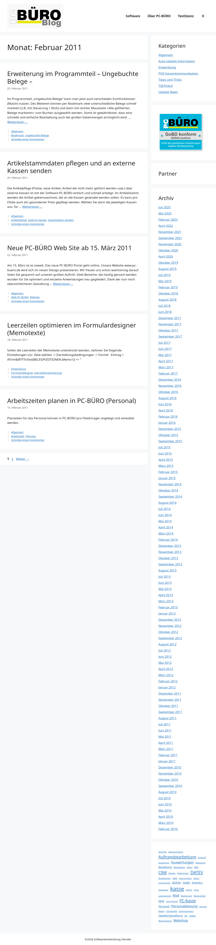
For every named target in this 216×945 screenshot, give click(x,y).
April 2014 (165, 527)
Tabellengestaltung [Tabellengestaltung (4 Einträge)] (170, 915)
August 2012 (167, 644)
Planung (30, 436)
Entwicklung (18, 369)
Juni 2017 (165, 349)
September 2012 (170, 638)
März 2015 (165, 466)
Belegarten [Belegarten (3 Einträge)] (201, 863)
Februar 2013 (168, 607)
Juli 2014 (164, 509)
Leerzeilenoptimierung (48, 373)
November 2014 (169, 484)
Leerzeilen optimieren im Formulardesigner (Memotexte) (71, 329)
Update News (168, 92)
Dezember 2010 (169, 767)
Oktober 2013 (168, 558)
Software (133, 16)
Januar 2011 (167, 761)
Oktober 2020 (168, 250)
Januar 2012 (167, 687)
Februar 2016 (168, 416)
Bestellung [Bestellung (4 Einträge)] (165, 867)
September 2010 (170, 786)
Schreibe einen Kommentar (28, 139)
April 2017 (165, 361)
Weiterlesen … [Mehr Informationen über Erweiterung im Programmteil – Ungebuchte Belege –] (17, 122)
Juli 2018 (164, 306)
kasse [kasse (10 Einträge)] (177, 888)
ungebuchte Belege (37, 135)
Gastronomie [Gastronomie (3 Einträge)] (164, 883)
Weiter (22, 459)
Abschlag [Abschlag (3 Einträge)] (162, 852)
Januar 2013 (167, 613)
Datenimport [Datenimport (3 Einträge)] (183, 873)
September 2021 (170, 238)
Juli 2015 (164, 447)
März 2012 (165, 675)
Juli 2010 (164, 798)
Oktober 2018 (168, 293)
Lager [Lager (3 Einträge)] (196, 890)
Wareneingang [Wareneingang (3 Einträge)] (165, 921)
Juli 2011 (164, 724)
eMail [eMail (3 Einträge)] (174, 878)
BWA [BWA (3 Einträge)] (196, 867)
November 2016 (169, 386)
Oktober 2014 (168, 490)
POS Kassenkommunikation (178, 73)
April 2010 (165, 816)
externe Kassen (37, 220)
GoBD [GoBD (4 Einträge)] (186, 882)
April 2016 (165, 410)
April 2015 (165, 459)
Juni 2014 (165, 515)
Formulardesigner (22, 373)
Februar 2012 (168, 681)
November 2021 (169, 232)
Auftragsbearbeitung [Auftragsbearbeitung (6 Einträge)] (177, 856)
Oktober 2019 (168, 263)
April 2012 (165, 669)
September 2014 (170, 496)
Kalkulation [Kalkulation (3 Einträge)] (163, 890)
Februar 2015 (168, 472)
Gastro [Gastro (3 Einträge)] (196, 878)
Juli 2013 (164, 576)
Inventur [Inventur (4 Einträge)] (197, 882)
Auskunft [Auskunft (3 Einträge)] (202, 857)
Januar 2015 (167, 478)
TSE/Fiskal (165, 86)
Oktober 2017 (168, 330)
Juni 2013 (165, 583)
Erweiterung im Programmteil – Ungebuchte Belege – (73, 77)
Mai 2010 (165, 810)
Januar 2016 (167, 423)
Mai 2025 (165, 213)
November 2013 (169, 552)
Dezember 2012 (169, 620)
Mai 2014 (165, 521)
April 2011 (165, 743)
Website (35, 297)
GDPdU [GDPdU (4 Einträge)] (176, 882)
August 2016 (167, 398)
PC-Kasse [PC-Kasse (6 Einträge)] (188, 900)
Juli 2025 (164, 207)
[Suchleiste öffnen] (203, 15)
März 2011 (165, 749)
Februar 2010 (168, 829)
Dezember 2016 (169, 379)
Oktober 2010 (168, 780)
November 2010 (169, 773)
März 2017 (165, 367)
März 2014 (165, 533)
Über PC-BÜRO (159, 16)
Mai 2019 (165, 281)
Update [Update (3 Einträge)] (192, 916)
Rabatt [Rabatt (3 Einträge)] (161, 911)
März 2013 (165, 601)
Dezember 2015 (169, 429)
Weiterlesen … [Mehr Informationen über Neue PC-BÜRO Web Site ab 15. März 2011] (63, 284)
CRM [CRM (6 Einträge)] (162, 872)
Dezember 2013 (169, 546)
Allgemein (17, 131)
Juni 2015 (165, 453)
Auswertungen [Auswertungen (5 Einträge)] (182, 862)
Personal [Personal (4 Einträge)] (163, 906)
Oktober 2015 (168, 435)
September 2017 (170, 336)
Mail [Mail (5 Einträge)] (176, 895)
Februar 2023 (168, 219)
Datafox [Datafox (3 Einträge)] (172, 873)
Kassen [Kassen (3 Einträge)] (189, 890)
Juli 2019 (164, 275)
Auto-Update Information (176, 61)
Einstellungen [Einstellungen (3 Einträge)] (164, 878)
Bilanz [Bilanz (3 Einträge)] (190, 867)
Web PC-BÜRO (20, 297)
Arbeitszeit (17, 436)
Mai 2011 (165, 736)
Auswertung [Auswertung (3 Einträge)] (163, 863)
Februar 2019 (168, 287)
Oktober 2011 (168, 706)
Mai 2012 (165, 663)
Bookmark (17, 135)
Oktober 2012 (168, 632)
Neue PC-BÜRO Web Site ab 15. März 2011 (69, 247)
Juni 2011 (165, 730)
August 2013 (167, 570)
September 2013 (170, 564)
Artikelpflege (19, 220)
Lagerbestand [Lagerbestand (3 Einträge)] (164, 896)
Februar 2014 (168, 539)
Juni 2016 (165, 404)
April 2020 (165, 256)
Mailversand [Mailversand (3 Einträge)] (186, 896)
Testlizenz (186, 16)
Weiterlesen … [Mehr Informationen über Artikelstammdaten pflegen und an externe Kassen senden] (32, 207)
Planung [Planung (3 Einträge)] (203, 906)
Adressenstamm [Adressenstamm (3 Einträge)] (175, 852)
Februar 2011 (168, 755)
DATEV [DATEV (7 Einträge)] (197, 872)
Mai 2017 (165, 355)
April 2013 (165, 595)
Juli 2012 (164, 650)
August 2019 (167, 269)
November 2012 (169, 626)
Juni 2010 (165, 804)
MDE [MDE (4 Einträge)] (161, 901)
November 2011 (169, 700)
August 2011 (167, 718)
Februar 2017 (168, 373)
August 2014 (167, 503)
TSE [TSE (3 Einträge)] (185, 916)
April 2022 (165, 226)
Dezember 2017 (169, 318)
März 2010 (165, 823)
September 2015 (170, 441)
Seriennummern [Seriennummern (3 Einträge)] (186, 911)
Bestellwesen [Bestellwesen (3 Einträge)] (179, 867)
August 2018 (167, 299)
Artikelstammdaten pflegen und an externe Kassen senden (71, 167)
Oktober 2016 (168, 392)
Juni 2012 (165, 656)
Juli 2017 (164, 343)
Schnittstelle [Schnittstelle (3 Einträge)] (171, 911)
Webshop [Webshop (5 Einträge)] (180, 920)
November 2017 (169, 324)
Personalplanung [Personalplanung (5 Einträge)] (184, 906)
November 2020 (169, 244)
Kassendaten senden (61, 220)
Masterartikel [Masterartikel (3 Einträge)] (200, 896)
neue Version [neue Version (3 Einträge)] (172, 901)
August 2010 (167, 792)
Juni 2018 (165, 312)
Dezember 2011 (169, 693)
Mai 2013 (165, 589)
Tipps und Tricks (170, 79)
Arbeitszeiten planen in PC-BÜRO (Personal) (71, 400)
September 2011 (170, 712)
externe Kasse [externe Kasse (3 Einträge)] (185, 878)
